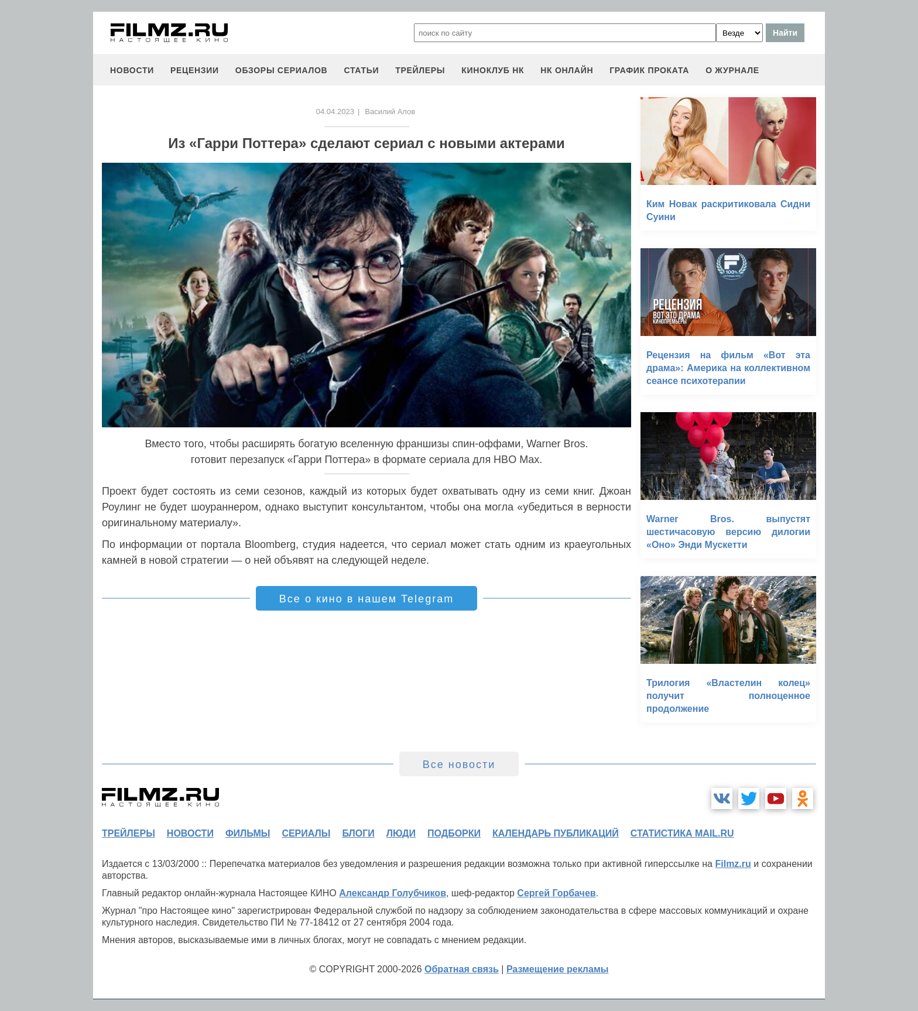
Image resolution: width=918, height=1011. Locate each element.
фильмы (247, 833)
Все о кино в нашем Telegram (366, 599)
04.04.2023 (335, 111)
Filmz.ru (733, 864)
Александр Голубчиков (392, 893)
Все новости (459, 764)
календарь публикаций (555, 833)
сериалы (306, 833)
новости (132, 70)
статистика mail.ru (682, 833)
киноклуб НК (492, 70)
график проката (649, 70)
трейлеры (420, 70)
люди (401, 833)
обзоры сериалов (281, 70)
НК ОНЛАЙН (566, 70)
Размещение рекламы (557, 969)
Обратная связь (461, 969)
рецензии (194, 70)
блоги (358, 833)
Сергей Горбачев (556, 893)
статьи (361, 70)
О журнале (732, 70)
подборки (454, 833)
